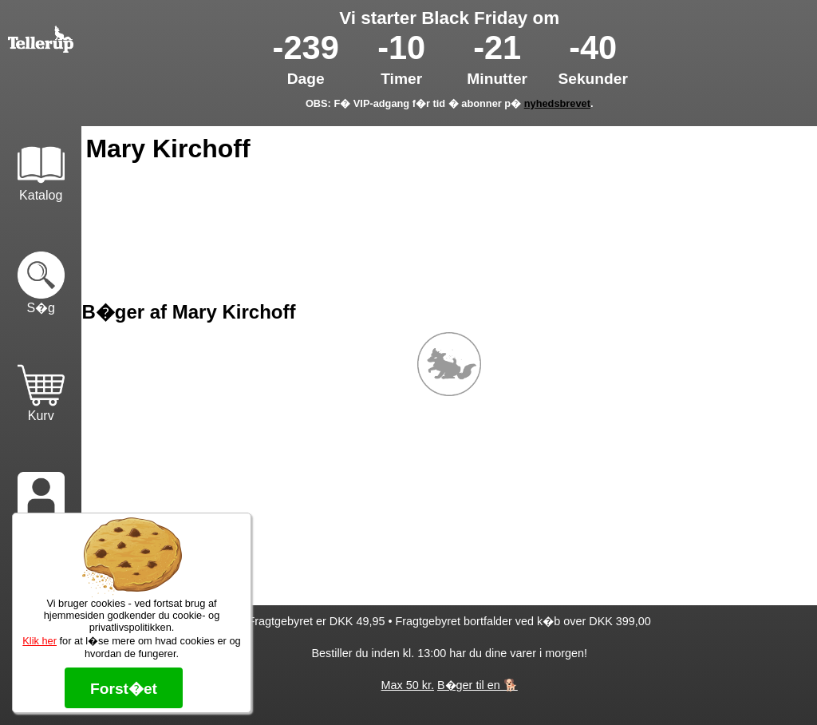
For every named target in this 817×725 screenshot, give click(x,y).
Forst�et (123, 688)
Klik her (39, 641)
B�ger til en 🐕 (477, 685)
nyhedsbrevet (557, 103)
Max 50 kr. (407, 685)
